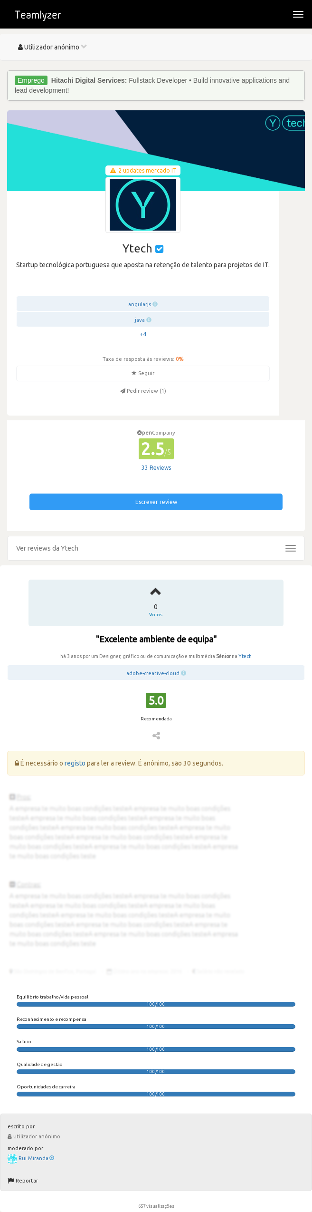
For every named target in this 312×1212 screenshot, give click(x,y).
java (140, 320)
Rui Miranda (36, 1158)
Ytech (245, 656)
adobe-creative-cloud (153, 673)
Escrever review (156, 502)
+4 (143, 334)
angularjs (139, 304)
